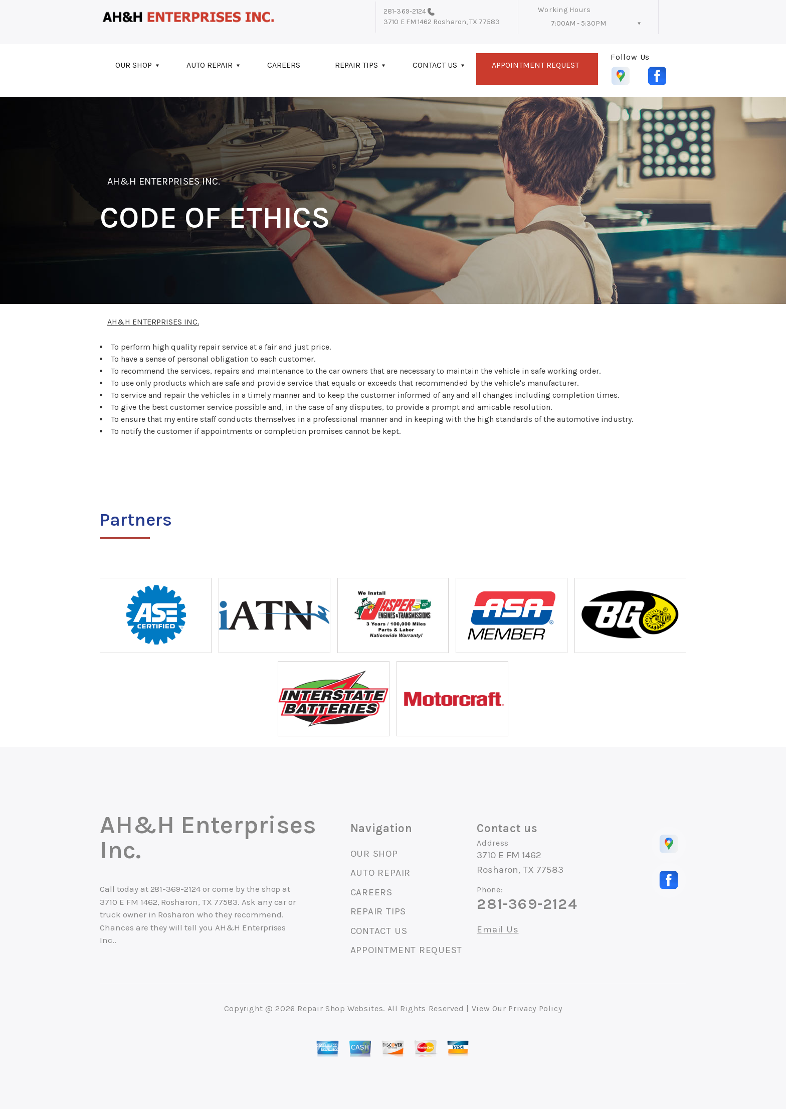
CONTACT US (435, 65)
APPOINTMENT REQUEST (535, 65)
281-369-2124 (404, 11)
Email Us (497, 929)
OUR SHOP (133, 65)
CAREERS (283, 65)
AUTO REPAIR (209, 65)
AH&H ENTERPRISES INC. (163, 181)
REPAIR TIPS (356, 65)
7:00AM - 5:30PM (578, 23)
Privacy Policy (535, 1008)
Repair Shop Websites (340, 1008)
